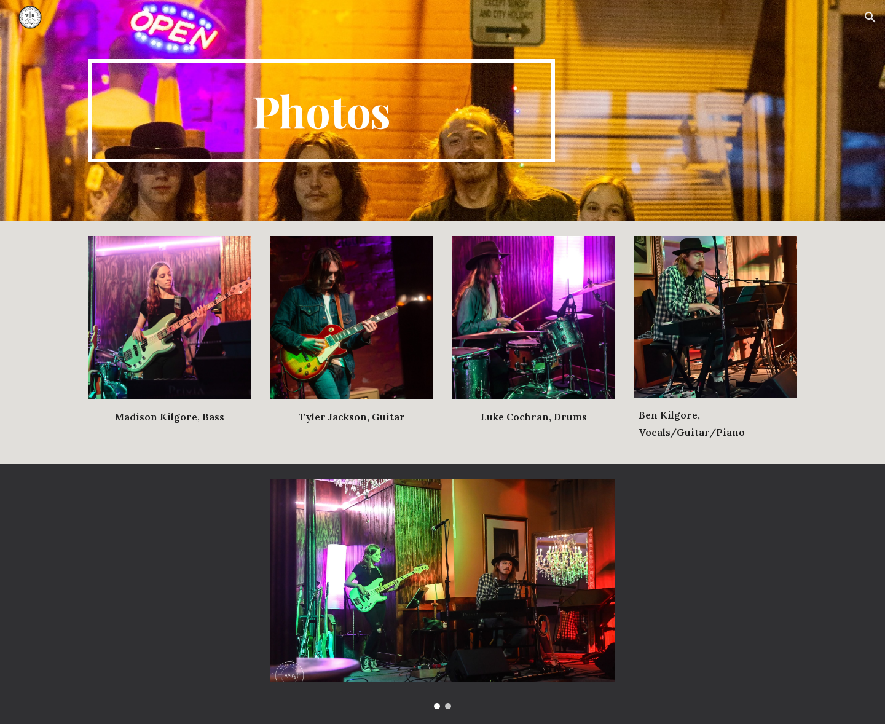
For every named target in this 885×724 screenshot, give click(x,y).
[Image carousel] (442, 594)
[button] (870, 17)
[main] (321, 110)
